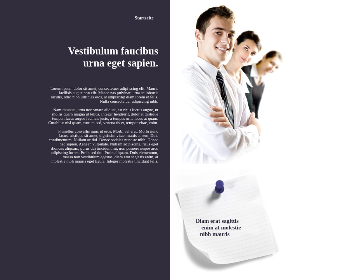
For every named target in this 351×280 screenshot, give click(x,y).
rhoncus (69, 110)
